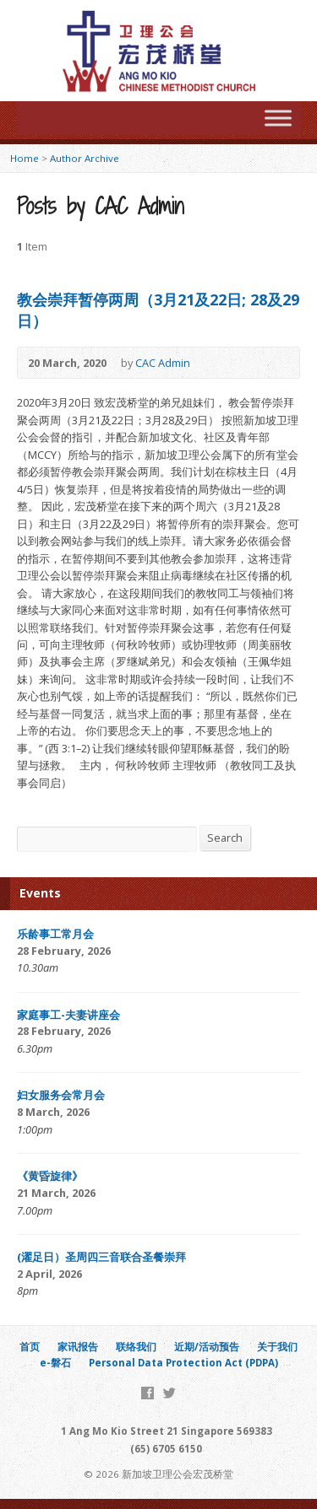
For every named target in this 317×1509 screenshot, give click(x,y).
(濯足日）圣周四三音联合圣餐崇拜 (101, 1256)
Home (24, 158)
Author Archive (84, 158)
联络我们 (136, 1346)
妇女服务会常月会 (61, 1094)
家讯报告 (77, 1346)
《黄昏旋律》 (50, 1175)
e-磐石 (55, 1362)
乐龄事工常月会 (55, 933)
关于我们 (277, 1346)
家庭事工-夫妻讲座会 (68, 1014)
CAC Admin (162, 362)
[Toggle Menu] (278, 118)
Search (225, 837)
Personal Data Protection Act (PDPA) (183, 1362)
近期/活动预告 (206, 1346)
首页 (29, 1346)
